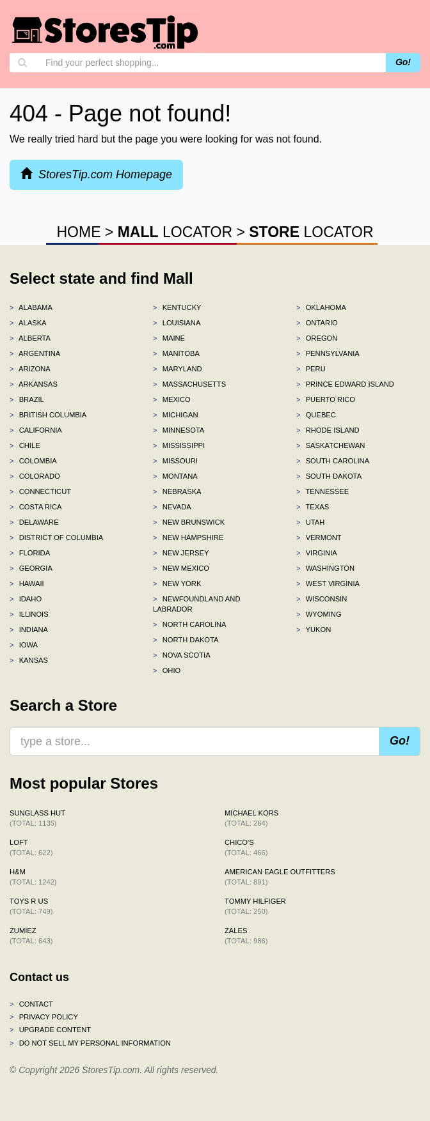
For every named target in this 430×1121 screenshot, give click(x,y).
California (36, 430)
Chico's (246, 847)
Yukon (313, 629)
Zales (246, 936)
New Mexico (181, 568)
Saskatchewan (330, 445)
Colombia (33, 461)
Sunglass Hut (37, 818)
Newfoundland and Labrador (196, 604)
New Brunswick (189, 522)
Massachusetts (189, 384)
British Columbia (48, 415)
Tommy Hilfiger (255, 906)
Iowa (24, 645)
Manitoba (176, 353)
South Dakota (329, 476)
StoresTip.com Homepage (96, 174)
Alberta (30, 338)
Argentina (35, 353)
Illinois (29, 614)
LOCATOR (175, 232)
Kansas (29, 660)
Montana (175, 476)
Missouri (175, 461)
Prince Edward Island (345, 384)
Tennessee (322, 491)
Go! (403, 62)
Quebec (316, 415)
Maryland (177, 369)
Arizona (30, 369)
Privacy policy (44, 1017)
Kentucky (177, 307)
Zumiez (31, 936)
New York (177, 583)
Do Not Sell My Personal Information (90, 1043)
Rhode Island (328, 430)
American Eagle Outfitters (280, 877)
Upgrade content (50, 1029)
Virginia (316, 553)
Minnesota (178, 430)
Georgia (31, 568)
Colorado (35, 476)
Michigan (175, 415)
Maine (169, 338)
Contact (31, 1004)
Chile (25, 445)
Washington (325, 568)
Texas (312, 507)
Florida (30, 553)
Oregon (316, 338)
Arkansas (34, 384)
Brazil (27, 399)
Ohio (166, 670)
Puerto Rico (325, 399)
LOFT (31, 847)
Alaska (28, 323)
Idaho (26, 599)
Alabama (31, 307)
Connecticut (40, 491)
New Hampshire (188, 537)
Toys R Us (31, 906)
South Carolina (332, 461)
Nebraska (177, 491)
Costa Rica (36, 507)
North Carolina (190, 624)
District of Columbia (56, 537)
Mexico (172, 399)
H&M (33, 877)
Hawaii (27, 583)
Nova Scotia (182, 655)
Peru (311, 369)
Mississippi (179, 445)
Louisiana (176, 323)
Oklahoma (321, 307)
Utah (310, 522)
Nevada (172, 507)
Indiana (29, 629)
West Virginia (328, 583)
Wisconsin (321, 599)
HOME (78, 232)
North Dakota (186, 640)
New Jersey (181, 553)
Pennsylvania (328, 353)
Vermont (319, 537)
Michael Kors (251, 818)
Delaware (34, 522)
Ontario (317, 323)
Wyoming (319, 614)
